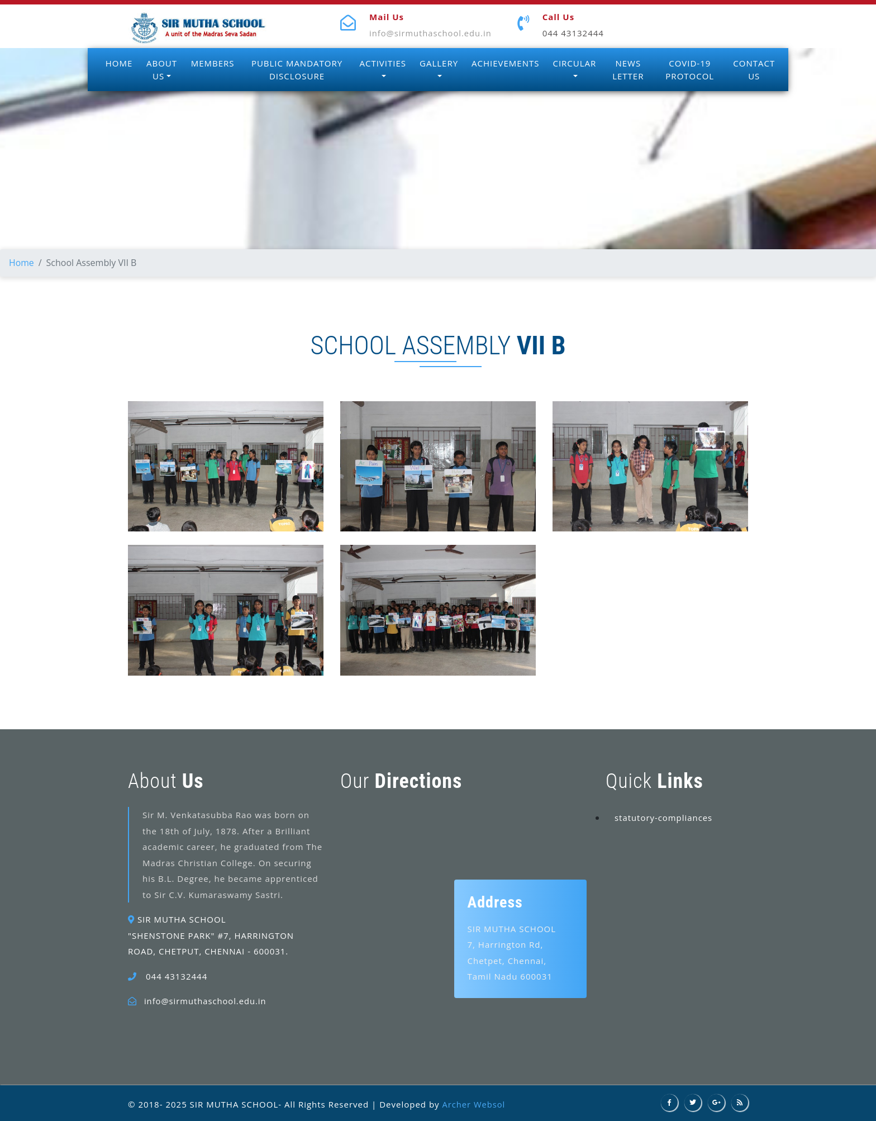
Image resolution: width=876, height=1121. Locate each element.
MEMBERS (213, 63)
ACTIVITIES (382, 63)
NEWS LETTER (628, 70)
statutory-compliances (664, 817)
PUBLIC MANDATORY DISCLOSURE (296, 70)
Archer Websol (474, 1103)
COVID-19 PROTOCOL (689, 70)
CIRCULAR (574, 63)
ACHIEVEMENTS (505, 63)
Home (21, 262)
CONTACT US (754, 70)
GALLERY (439, 63)
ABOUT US (161, 70)
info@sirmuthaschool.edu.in (431, 33)
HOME (119, 63)
